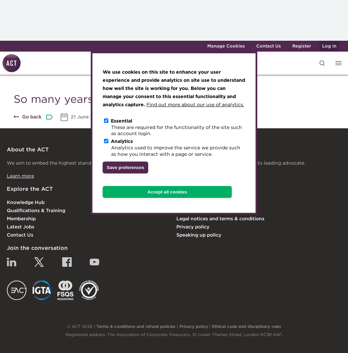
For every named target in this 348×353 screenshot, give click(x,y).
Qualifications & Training (36, 210)
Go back (31, 117)
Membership (21, 219)
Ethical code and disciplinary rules (246, 326)
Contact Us (268, 46)
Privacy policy (192, 227)
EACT (17, 290)
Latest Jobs (20, 227)
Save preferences (125, 167)
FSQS (65, 290)
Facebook (67, 262)
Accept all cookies (167, 191)
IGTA (42, 290)
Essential (121, 121)
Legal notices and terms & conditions (220, 219)
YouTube (94, 262)
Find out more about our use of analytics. (195, 104)
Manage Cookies (226, 46)
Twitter (39, 262)
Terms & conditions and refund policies (136, 326)
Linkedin (11, 262)
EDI (89, 290)
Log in (329, 46)
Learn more (20, 176)
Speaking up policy (198, 235)
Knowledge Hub (26, 202)
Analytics (122, 141)
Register (301, 46)
